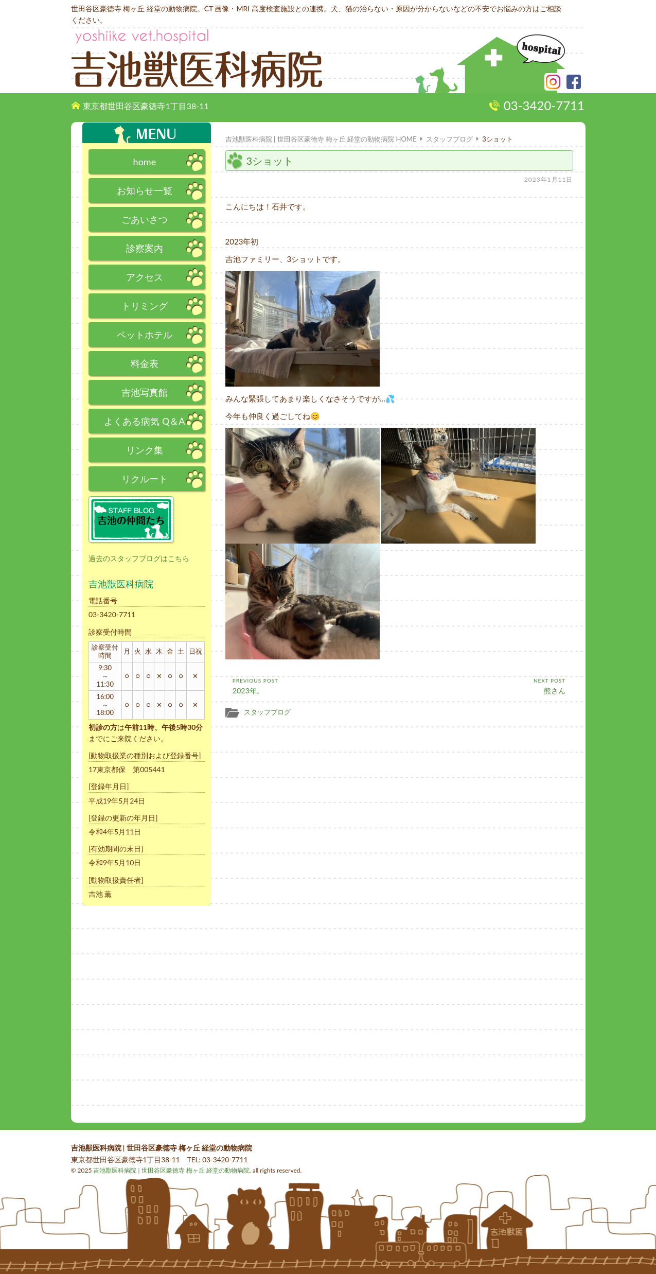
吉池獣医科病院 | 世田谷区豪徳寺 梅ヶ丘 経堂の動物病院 (171, 1170)
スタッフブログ (267, 712)
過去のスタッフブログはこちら (138, 558)
